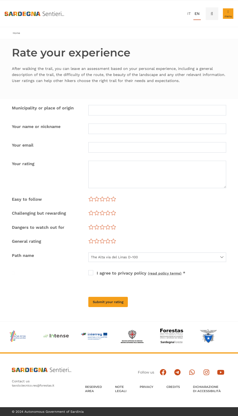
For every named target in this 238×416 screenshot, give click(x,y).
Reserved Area (94, 384)
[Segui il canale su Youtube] (227, 368)
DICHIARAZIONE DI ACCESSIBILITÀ (213, 386)
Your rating (23, 164)
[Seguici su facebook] (183, 368)
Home (17, 33)
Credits (178, 382)
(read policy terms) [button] (168, 273)
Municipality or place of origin (43, 108)
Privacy (150, 382)
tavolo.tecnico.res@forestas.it (35, 383)
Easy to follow (27, 199)
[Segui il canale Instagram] (216, 368)
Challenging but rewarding (39, 213)
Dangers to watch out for (38, 227)
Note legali (123, 384)
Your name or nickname (36, 126)
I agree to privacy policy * (144, 273)
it (189, 13)
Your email (22, 145)
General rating (26, 241)
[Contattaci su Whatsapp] (205, 368)
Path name (23, 255)
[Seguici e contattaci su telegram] (194, 368)
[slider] (102, 199)
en (197, 13)
